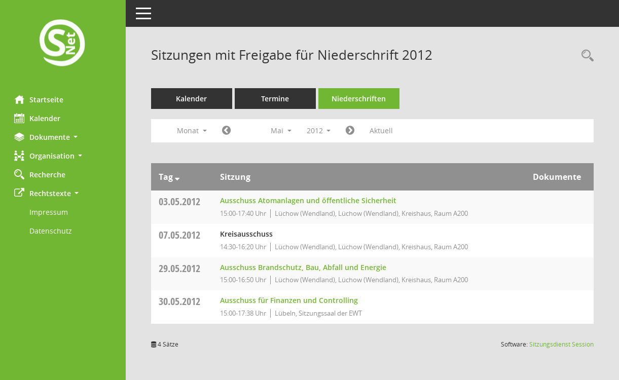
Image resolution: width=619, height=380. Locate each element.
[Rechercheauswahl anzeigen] (585, 56)
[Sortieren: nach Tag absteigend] (178, 176)
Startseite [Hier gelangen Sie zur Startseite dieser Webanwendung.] (39, 99)
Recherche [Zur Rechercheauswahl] (40, 174)
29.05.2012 (180, 268)
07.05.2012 (180, 235)
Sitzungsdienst (561, 344)
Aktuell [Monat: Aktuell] (382, 130)
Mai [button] (282, 130)
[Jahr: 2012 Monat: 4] (227, 131)
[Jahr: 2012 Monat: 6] (351, 131)
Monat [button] (193, 130)
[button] (63, 137)
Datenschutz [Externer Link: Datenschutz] (51, 231)
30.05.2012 (180, 301)
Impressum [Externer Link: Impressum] (49, 212)
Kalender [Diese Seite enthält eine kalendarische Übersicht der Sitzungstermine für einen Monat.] (38, 118)
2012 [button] (320, 130)
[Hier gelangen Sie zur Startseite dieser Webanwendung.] (63, 44)
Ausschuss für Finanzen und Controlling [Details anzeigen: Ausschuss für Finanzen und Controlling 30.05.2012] (290, 300)
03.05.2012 (180, 201)
